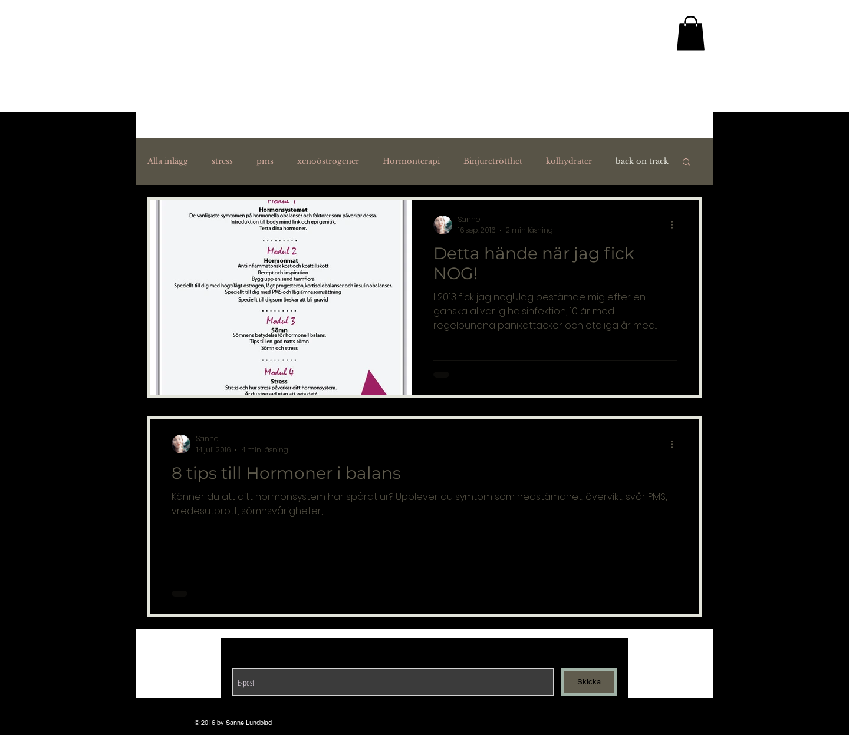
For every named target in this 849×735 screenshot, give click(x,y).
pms (265, 161)
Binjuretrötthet (492, 161)
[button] (686, 163)
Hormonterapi (411, 161)
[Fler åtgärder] (676, 225)
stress (222, 161)
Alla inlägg (167, 161)
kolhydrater (569, 161)
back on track (642, 161)
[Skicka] (589, 682)
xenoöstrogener (328, 161)
